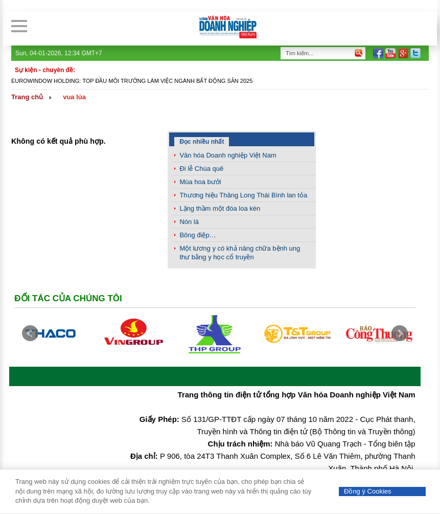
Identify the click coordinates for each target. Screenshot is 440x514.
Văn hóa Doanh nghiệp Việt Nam (227, 155)
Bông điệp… (197, 235)
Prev (30, 333)
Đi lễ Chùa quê (201, 168)
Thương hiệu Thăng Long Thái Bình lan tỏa (243, 195)
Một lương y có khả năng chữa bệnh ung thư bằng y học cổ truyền (239, 252)
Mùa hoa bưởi (200, 182)
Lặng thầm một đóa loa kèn (219, 208)
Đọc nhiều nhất (201, 141)
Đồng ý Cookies (367, 491)
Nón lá (189, 222)
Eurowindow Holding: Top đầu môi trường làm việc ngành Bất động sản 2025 (131, 81)
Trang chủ (27, 97)
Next (399, 333)
